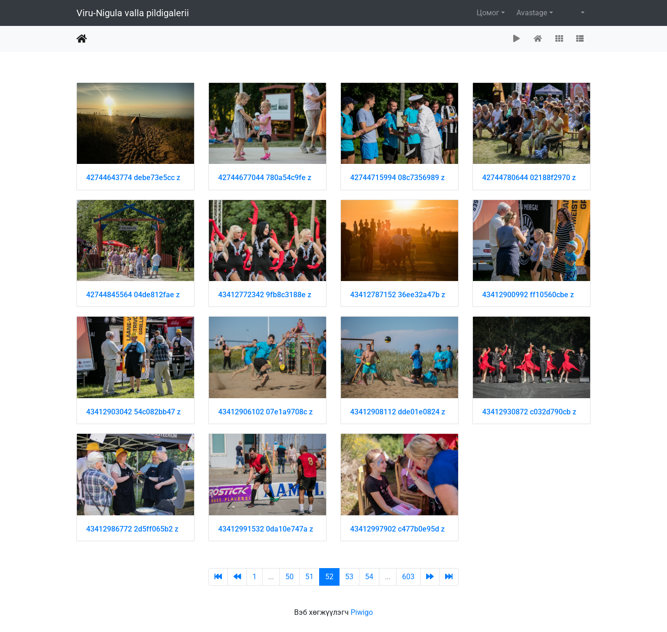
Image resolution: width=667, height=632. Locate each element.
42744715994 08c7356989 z (397, 177)
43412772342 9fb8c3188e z (264, 294)
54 (369, 576)
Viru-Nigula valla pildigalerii (132, 13)
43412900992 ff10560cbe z (528, 294)
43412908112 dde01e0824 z (397, 411)
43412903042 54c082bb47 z (133, 411)
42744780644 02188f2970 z (529, 177)
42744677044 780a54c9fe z (264, 177)
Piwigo (362, 612)
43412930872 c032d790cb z (529, 411)
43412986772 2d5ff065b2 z (132, 529)
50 (289, 576)
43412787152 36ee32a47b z (397, 294)
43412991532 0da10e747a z (265, 529)
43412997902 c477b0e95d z (397, 529)
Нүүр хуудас (81, 39)
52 (329, 576)
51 (309, 576)
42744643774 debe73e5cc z (133, 177)
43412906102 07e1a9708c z (265, 411)
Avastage (531, 12)
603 (408, 576)
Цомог (488, 12)
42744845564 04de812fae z (133, 294)
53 (349, 576)
